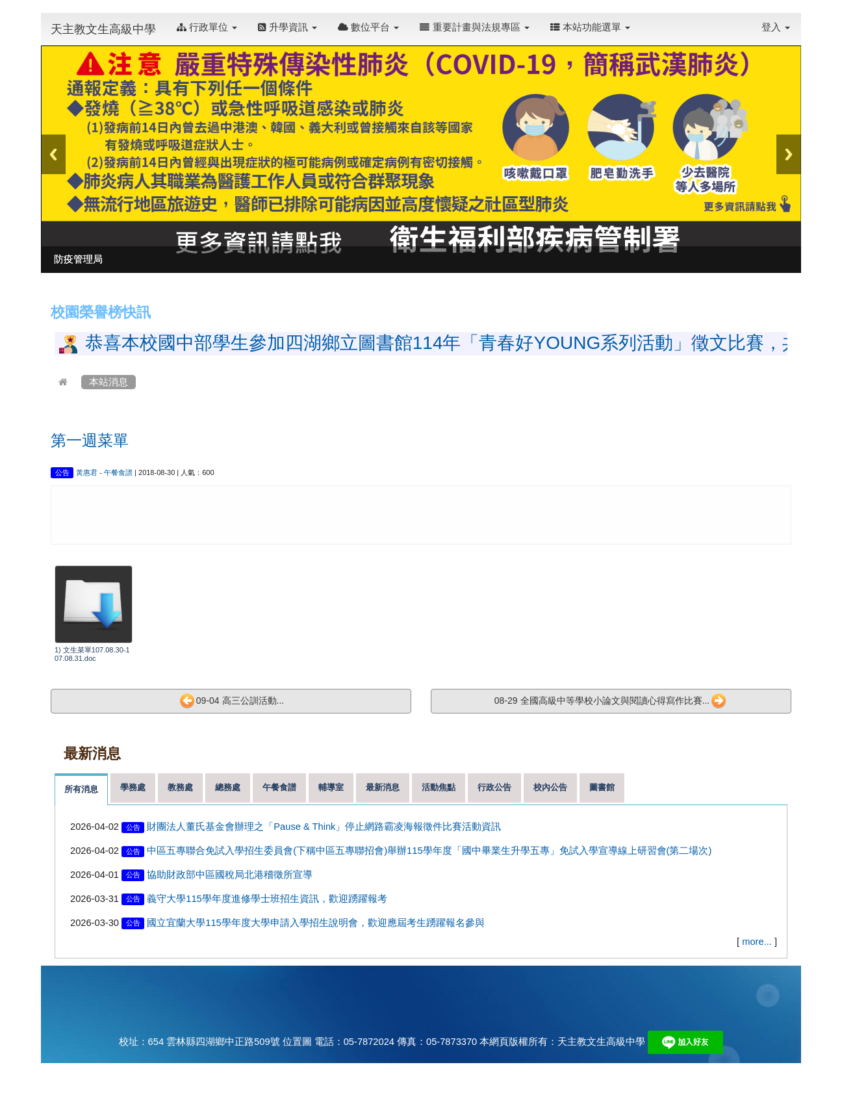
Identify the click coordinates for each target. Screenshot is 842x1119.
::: (643, 20)
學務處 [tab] (133, 787)
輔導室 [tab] (331, 787)
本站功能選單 (590, 27)
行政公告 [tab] (494, 787)
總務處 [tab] (227, 787)
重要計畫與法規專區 (474, 27)
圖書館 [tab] (602, 787)
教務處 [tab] (180, 787)
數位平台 (368, 27)
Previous (53, 154)
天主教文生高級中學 (103, 29)
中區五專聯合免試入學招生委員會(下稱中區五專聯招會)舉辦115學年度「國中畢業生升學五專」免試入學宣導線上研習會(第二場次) (429, 850)
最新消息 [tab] (383, 787)
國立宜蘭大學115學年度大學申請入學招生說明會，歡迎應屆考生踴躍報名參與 (315, 923)
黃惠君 (86, 472)
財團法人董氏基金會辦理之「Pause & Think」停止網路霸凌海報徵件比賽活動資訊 (324, 826)
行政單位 (207, 27)
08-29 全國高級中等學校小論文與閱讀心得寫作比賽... (610, 701)
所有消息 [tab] (81, 789)
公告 (62, 472)
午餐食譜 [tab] (279, 787)
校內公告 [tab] (550, 787)
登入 (775, 27)
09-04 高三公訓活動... (231, 701)
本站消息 (108, 382)
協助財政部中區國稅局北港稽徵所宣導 (230, 874)
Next (788, 154)
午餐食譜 (118, 472)
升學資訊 (287, 27)
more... (757, 941)
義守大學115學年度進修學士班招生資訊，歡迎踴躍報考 (267, 899)
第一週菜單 (90, 440)
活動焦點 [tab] (438, 787)
